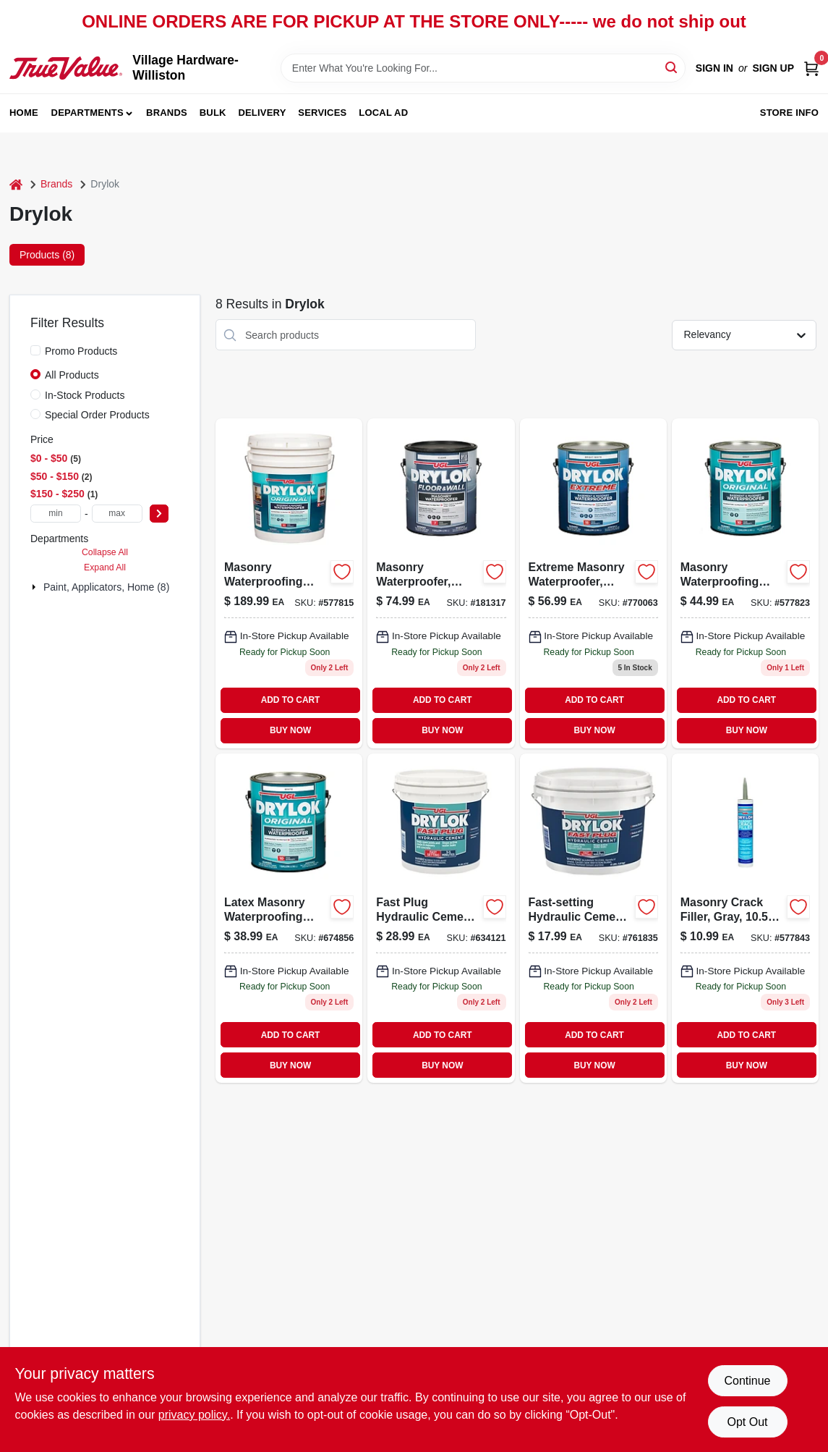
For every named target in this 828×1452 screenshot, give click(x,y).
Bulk (213, 112)
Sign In (714, 68)
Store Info (789, 112)
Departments (87, 112)
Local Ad (383, 112)
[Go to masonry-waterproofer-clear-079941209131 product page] (440, 583)
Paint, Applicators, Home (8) (106, 587)
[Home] (15, 184)
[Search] (672, 67)
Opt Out (747, 1422)
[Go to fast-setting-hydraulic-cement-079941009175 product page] (593, 918)
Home (23, 112)
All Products (72, 375)
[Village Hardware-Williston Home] (65, 67)
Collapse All (105, 552)
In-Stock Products (85, 395)
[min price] (55, 514)
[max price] (117, 514)
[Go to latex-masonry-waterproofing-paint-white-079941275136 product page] (288, 918)
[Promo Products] (35, 350)
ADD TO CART (290, 700)
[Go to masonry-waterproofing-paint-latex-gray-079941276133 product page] (745, 583)
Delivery (262, 112)
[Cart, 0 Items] (811, 68)
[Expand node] (35, 587)
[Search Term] (483, 68)
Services (322, 112)
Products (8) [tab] (47, 255)
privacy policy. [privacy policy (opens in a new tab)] (194, 1415)
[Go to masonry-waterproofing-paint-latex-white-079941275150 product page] (288, 583)
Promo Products (81, 351)
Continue (747, 1381)
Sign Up (773, 68)
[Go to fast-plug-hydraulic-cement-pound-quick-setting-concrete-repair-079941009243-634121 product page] (440, 918)
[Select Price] (159, 514)
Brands (166, 112)
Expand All (105, 567)
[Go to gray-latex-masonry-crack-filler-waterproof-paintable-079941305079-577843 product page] (745, 918)
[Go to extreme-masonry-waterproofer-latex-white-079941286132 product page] (593, 583)
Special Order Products (97, 414)
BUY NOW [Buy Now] (290, 730)
